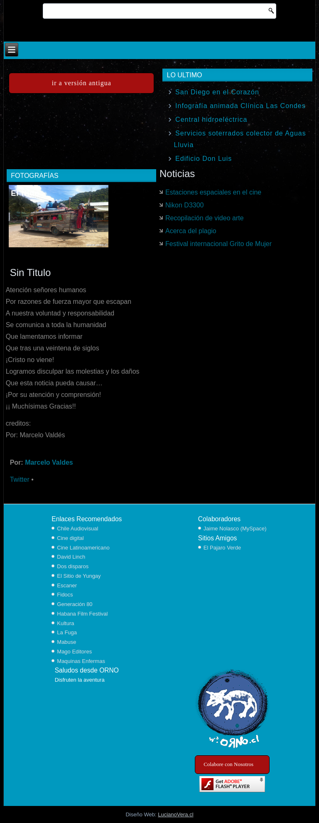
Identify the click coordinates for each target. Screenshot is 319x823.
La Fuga (67, 632)
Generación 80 (74, 604)
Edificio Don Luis (203, 158)
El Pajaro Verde (222, 548)
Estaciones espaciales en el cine (213, 192)
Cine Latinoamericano (83, 548)
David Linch (71, 557)
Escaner (67, 585)
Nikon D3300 (184, 205)
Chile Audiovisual (77, 528)
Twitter (19, 479)
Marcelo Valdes (49, 462)
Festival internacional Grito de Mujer (218, 243)
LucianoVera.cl (175, 814)
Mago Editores (74, 651)
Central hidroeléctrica (211, 119)
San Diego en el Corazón (217, 92)
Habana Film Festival (82, 614)
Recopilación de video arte (204, 218)
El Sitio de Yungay (79, 576)
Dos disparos (72, 566)
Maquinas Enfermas (81, 661)
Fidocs (65, 594)
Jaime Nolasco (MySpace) (235, 528)
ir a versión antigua (81, 82)
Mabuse (66, 642)
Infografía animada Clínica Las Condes (240, 105)
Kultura (65, 623)
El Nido (25, 193)
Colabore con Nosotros (228, 764)
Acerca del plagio (190, 230)
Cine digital (70, 538)
